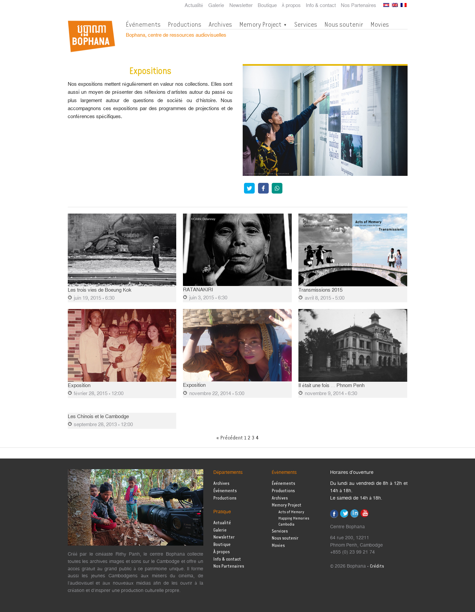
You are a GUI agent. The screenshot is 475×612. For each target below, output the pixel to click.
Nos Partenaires (358, 6)
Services (305, 24)
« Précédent (229, 437)
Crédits (377, 566)
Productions (184, 24)
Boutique (267, 6)
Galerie (216, 6)
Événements (143, 24)
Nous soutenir (343, 24)
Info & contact (321, 6)
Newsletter (241, 6)
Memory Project (260, 24)
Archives (220, 24)
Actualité (194, 6)
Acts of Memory (291, 512)
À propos (291, 6)
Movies (380, 24)
